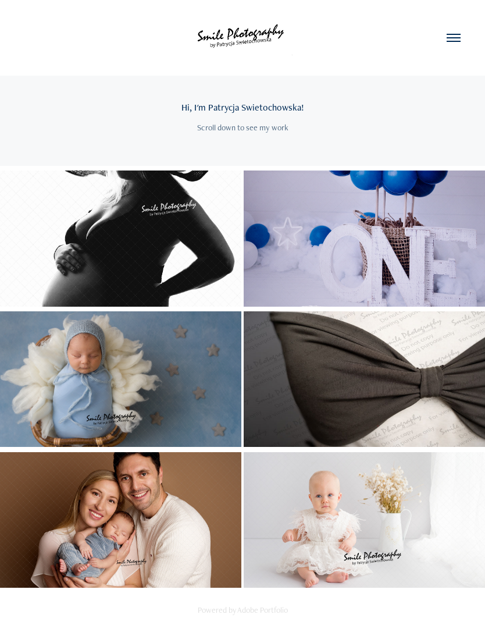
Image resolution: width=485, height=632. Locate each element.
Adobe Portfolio (262, 610)
